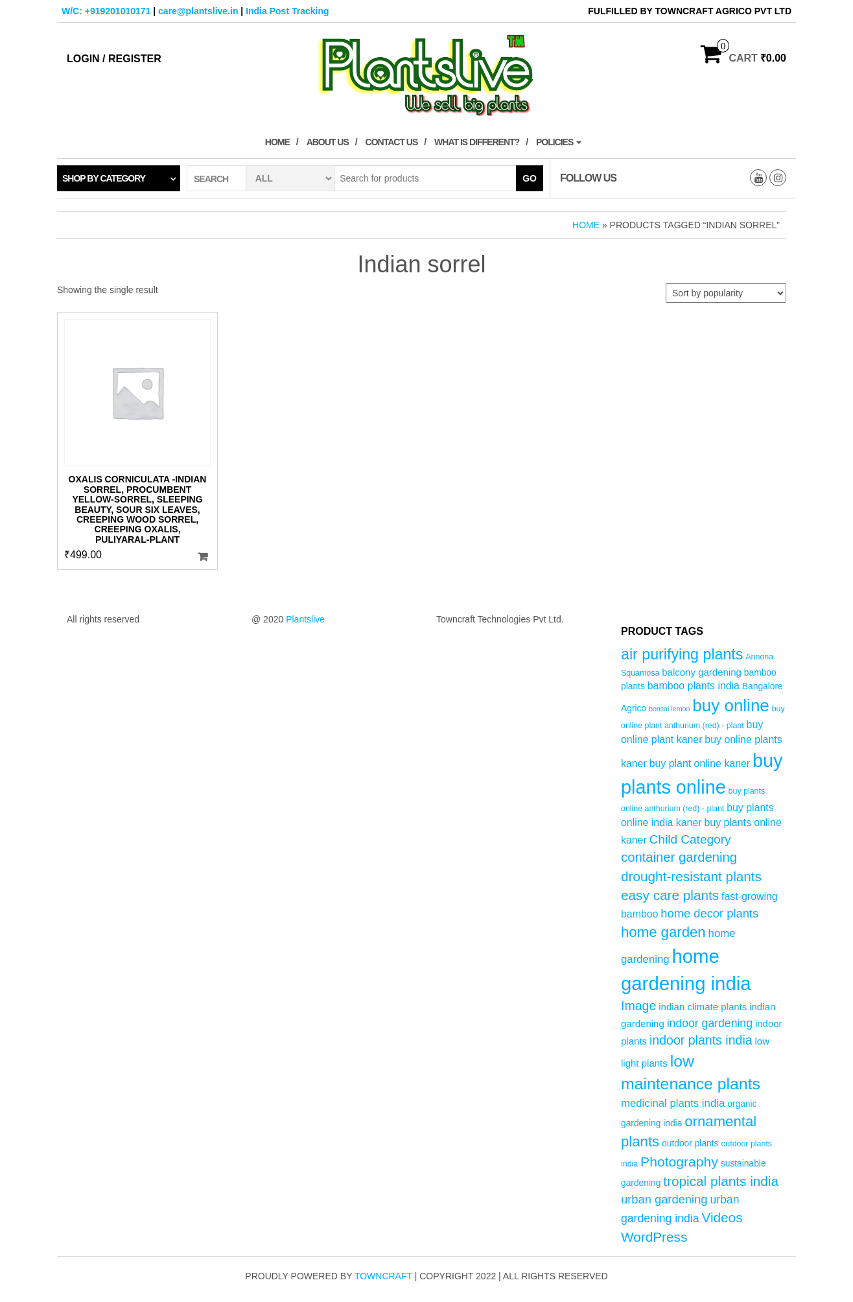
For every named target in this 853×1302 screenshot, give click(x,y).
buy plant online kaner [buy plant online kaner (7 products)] (700, 763)
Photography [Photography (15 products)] (679, 1161)
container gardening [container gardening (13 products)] (679, 857)
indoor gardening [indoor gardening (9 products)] (710, 1023)
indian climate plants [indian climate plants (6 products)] (703, 1006)
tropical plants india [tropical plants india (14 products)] (720, 1181)
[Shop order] (726, 293)
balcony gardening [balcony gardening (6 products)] (702, 672)
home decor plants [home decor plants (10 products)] (709, 913)
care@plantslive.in (198, 11)
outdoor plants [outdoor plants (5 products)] (690, 1143)
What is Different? (476, 142)
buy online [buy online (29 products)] (730, 705)
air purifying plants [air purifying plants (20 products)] (682, 654)
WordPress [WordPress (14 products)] (654, 1236)
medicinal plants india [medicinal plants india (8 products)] (673, 1103)
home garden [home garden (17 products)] (663, 932)
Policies (558, 142)
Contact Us (392, 142)
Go (529, 178)
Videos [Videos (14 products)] (721, 1217)
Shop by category (103, 178)
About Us (328, 142)
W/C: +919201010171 (106, 11)
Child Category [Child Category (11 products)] (690, 839)
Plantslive (305, 619)
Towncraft (383, 1276)
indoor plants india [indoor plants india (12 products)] (701, 1040)
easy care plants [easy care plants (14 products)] (670, 895)
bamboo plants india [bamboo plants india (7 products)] (694, 685)
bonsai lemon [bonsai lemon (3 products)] (669, 709)
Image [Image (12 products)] (638, 1006)
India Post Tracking (287, 11)
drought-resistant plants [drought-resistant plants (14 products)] (691, 876)
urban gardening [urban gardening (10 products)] (664, 1199)
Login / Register (114, 58)
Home (277, 142)
